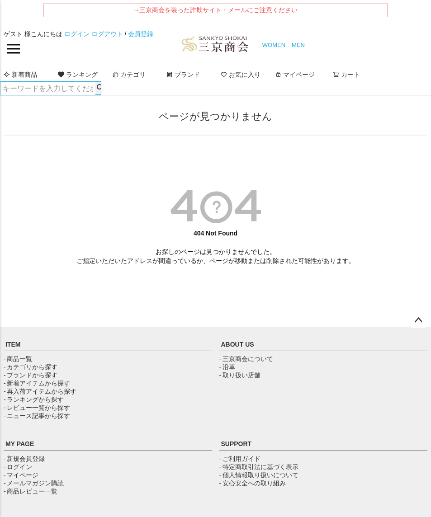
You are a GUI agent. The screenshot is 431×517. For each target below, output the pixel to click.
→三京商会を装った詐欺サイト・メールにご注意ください (215, 10)
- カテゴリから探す (30, 367)
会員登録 (140, 34)
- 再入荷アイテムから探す (40, 391)
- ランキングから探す (34, 399)
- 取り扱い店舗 (239, 375)
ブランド (183, 74)
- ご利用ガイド (239, 458)
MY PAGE (19, 443)
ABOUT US (237, 344)
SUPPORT (236, 443)
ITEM (12, 344)
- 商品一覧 (18, 358)
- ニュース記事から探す (37, 415)
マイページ (295, 74)
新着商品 (20, 74)
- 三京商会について (246, 358)
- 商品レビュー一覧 (30, 491)
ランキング (78, 74)
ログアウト (107, 34)
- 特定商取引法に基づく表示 (258, 466)
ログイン (77, 34)
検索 (98, 88)
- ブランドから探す (30, 375)
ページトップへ (418, 320)
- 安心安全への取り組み (252, 483)
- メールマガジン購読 (34, 483)
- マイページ (21, 475)
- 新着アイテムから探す (37, 383)
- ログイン (18, 466)
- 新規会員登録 (24, 458)
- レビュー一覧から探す (37, 407)
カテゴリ (129, 74)
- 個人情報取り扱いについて (258, 475)
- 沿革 (227, 367)
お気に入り (240, 74)
